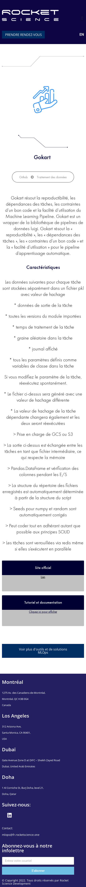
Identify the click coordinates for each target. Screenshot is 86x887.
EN (81, 34)
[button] (82, 18)
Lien (43, 577)
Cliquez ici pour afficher (43, 612)
